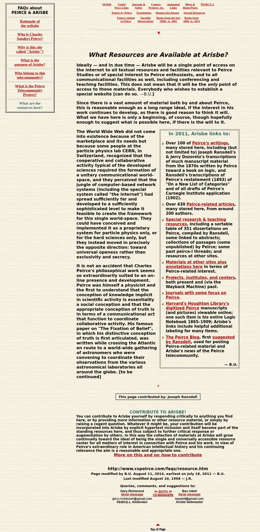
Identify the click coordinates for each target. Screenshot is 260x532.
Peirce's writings (210, 143)
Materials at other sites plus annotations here (196, 264)
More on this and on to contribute (158, 455)
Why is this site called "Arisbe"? (30, 49)
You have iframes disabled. (158, 14)
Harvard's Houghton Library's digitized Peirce (197, 305)
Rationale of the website (30, 23)
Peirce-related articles (211, 204)
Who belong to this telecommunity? (29, 75)
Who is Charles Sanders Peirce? (30, 36)
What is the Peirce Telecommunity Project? (30, 90)
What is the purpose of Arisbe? (29, 62)
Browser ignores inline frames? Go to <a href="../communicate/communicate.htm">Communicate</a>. (158, 504)
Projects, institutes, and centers (200, 277)
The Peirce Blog (182, 337)
